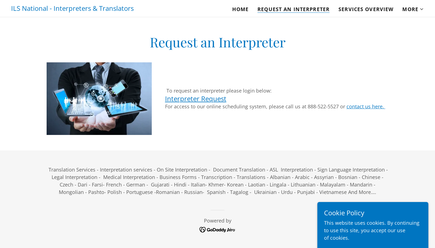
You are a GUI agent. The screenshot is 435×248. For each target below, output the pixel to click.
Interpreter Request (195, 98)
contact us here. (366, 106)
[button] (413, 9)
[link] (72, 9)
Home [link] (240, 9)
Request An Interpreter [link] (293, 9)
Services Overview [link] (365, 9)
